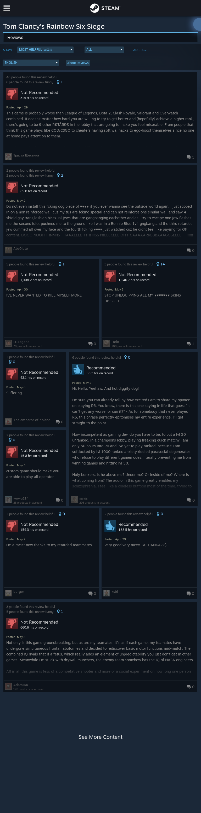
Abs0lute (20, 248)
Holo (115, 342)
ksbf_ (116, 591)
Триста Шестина (26, 155)
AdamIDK (20, 685)
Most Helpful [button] (35, 49)
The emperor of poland (32, 420)
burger (18, 591)
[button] (45, 50)
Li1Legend (21, 342)
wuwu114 (21, 498)
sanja (83, 498)
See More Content (100, 737)
